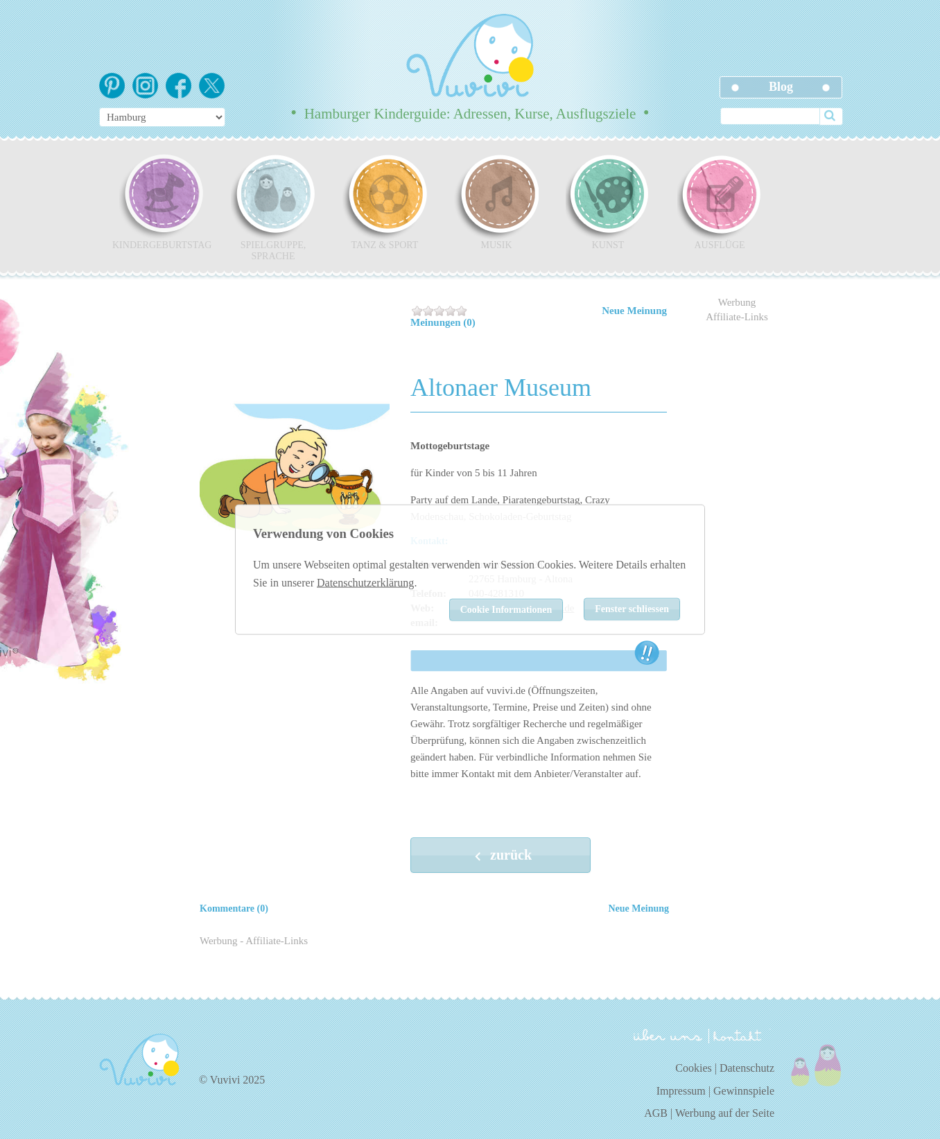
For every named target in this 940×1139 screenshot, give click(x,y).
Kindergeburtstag (161, 201)
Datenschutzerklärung (365, 582)
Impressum (681, 1091)
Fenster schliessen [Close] (632, 609)
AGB (656, 1113)
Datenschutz (747, 1068)
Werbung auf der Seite (724, 1113)
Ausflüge (719, 201)
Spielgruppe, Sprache (273, 207)
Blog (781, 87)
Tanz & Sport (384, 201)
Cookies (693, 1068)
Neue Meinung (634, 310)
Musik (496, 201)
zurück (500, 856)
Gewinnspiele (743, 1091)
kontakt (739, 1036)
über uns (668, 1035)
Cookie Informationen (506, 610)
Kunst (608, 201)
